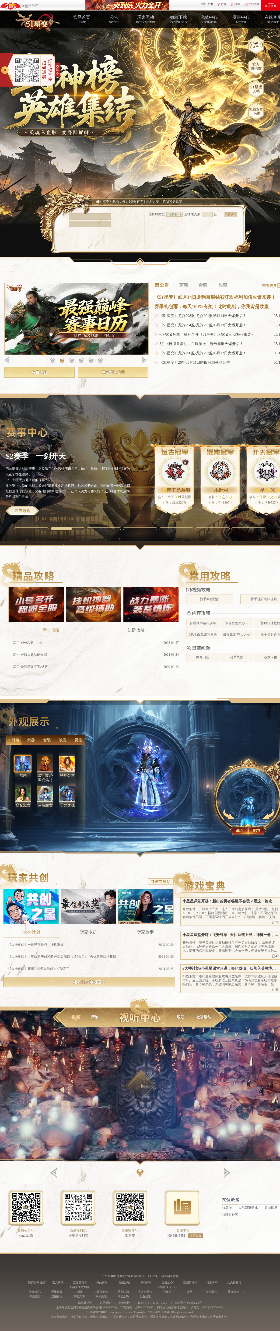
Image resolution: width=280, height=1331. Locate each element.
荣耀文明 (79, 1296)
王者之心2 (168, 1282)
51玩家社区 (230, 1218)
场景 (180, 1023)
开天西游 (35, 1296)
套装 (45, 744)
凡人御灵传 (145, 1291)
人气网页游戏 (248, 1211)
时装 (13, 744)
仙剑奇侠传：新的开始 (167, 1289)
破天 (189, 1291)
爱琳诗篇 (57, 1291)
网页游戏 (33, 1282)
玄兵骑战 (57, 1282)
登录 (203, 4)
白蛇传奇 (146, 1282)
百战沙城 (124, 1282)
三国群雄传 (190, 1282)
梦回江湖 (123, 1291)
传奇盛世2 (35, 1291)
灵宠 (76, 744)
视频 (75, 1022)
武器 (29, 744)
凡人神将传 (234, 1282)
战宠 (61, 744)
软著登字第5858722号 (188, 1302)
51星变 (227, 1211)
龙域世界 (270, 1211)
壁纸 (94, 1023)
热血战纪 (145, 1296)
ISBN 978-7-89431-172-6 (152, 1302)
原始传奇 (102, 1282)
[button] (140, 1177)
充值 (223, 4)
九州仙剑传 (101, 1291)
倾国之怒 (123, 1296)
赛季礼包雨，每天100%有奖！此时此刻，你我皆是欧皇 (142, 210)
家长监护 (124, 1302)
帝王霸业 (211, 1291)
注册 (211, 4)
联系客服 (195, 1239)
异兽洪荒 (233, 1291)
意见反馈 (105, 1302)
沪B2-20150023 (144, 1307)
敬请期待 (203, 1023)
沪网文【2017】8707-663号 (207, 1307)
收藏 (237, 4)
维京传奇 (212, 1282)
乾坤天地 (101, 1296)
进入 (230, 223)
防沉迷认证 (85, 1302)
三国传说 (57, 1296)
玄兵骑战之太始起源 (79, 1289)
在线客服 (254, 4)
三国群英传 (80, 1282)
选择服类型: (157, 222)
